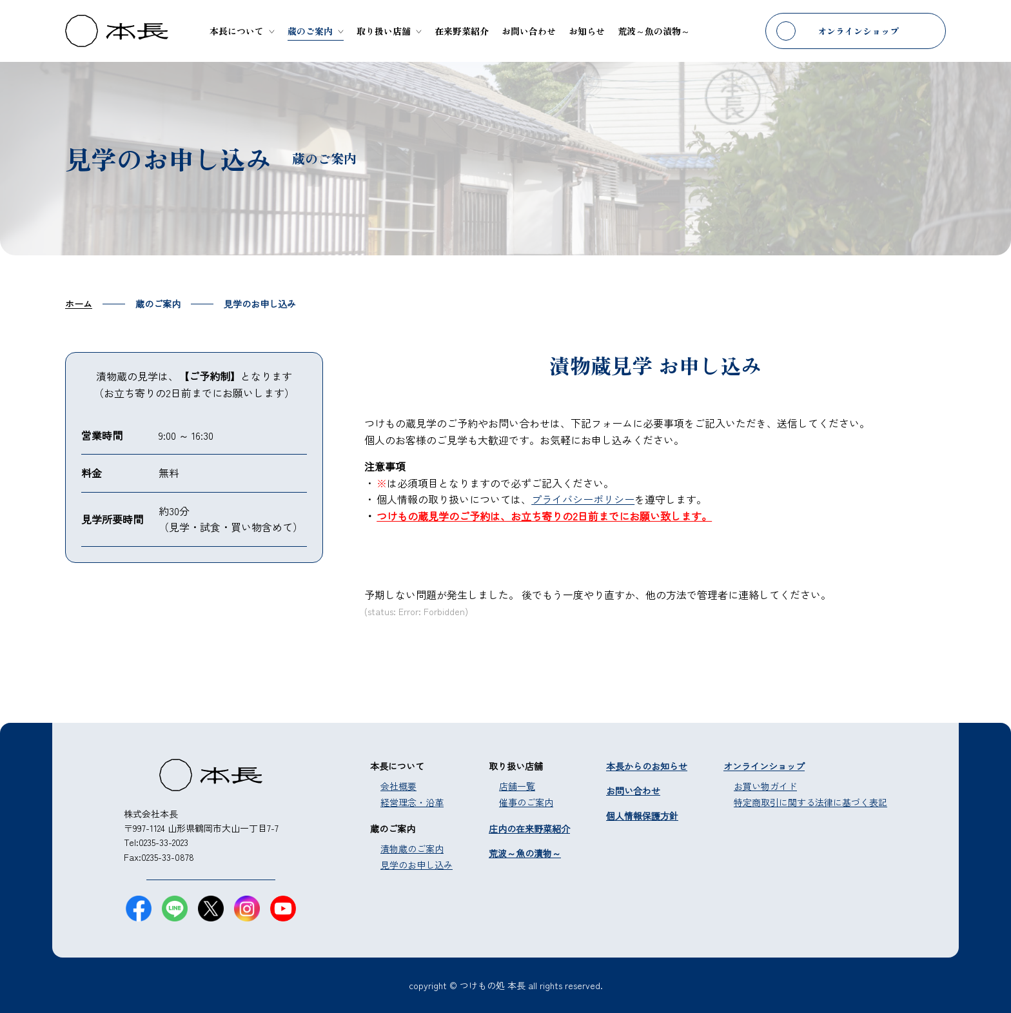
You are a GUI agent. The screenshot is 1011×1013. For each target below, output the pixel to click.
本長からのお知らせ (646, 766)
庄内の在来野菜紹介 (529, 828)
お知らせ (587, 31)
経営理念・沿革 (412, 802)
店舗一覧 (517, 786)
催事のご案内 (526, 802)
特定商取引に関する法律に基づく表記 (810, 802)
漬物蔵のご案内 (412, 848)
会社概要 (398, 786)
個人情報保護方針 (642, 815)
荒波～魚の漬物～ (654, 31)
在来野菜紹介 (462, 31)
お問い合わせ (529, 31)
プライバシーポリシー (582, 499)
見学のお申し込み (416, 864)
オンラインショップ (858, 31)
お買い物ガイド (765, 786)
